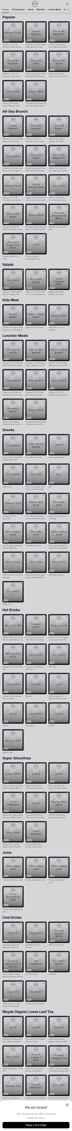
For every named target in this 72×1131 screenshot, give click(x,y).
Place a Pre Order (36, 1125)
